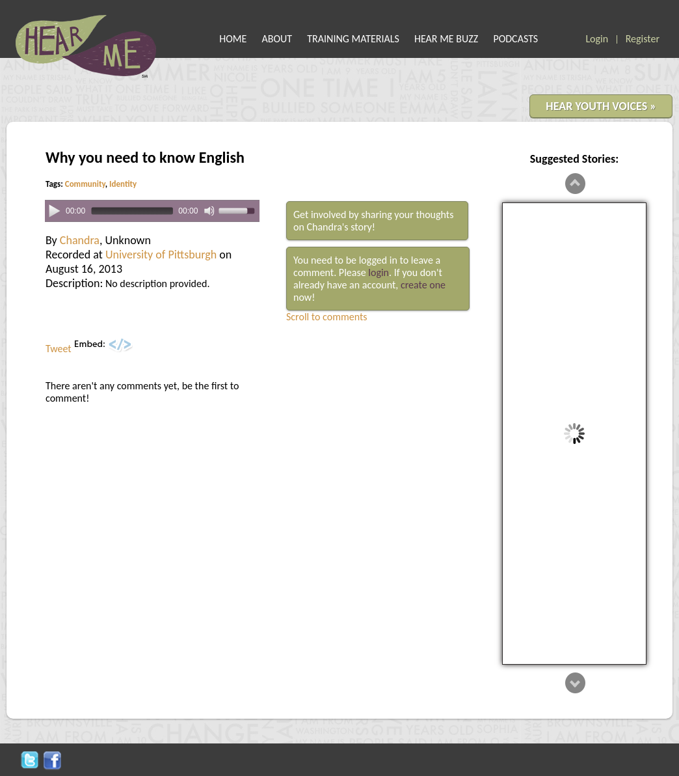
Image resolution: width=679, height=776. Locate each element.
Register (642, 39)
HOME (232, 39)
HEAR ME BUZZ (446, 39)
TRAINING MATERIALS (353, 39)
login (378, 272)
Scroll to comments (326, 317)
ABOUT (277, 39)
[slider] (131, 211)
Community (85, 184)
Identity (123, 184)
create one (423, 285)
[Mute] (209, 211)
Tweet (59, 348)
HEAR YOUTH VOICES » (601, 106)
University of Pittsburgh (161, 254)
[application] (152, 211)
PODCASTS (515, 39)
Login (596, 39)
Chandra (80, 240)
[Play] (54, 210)
